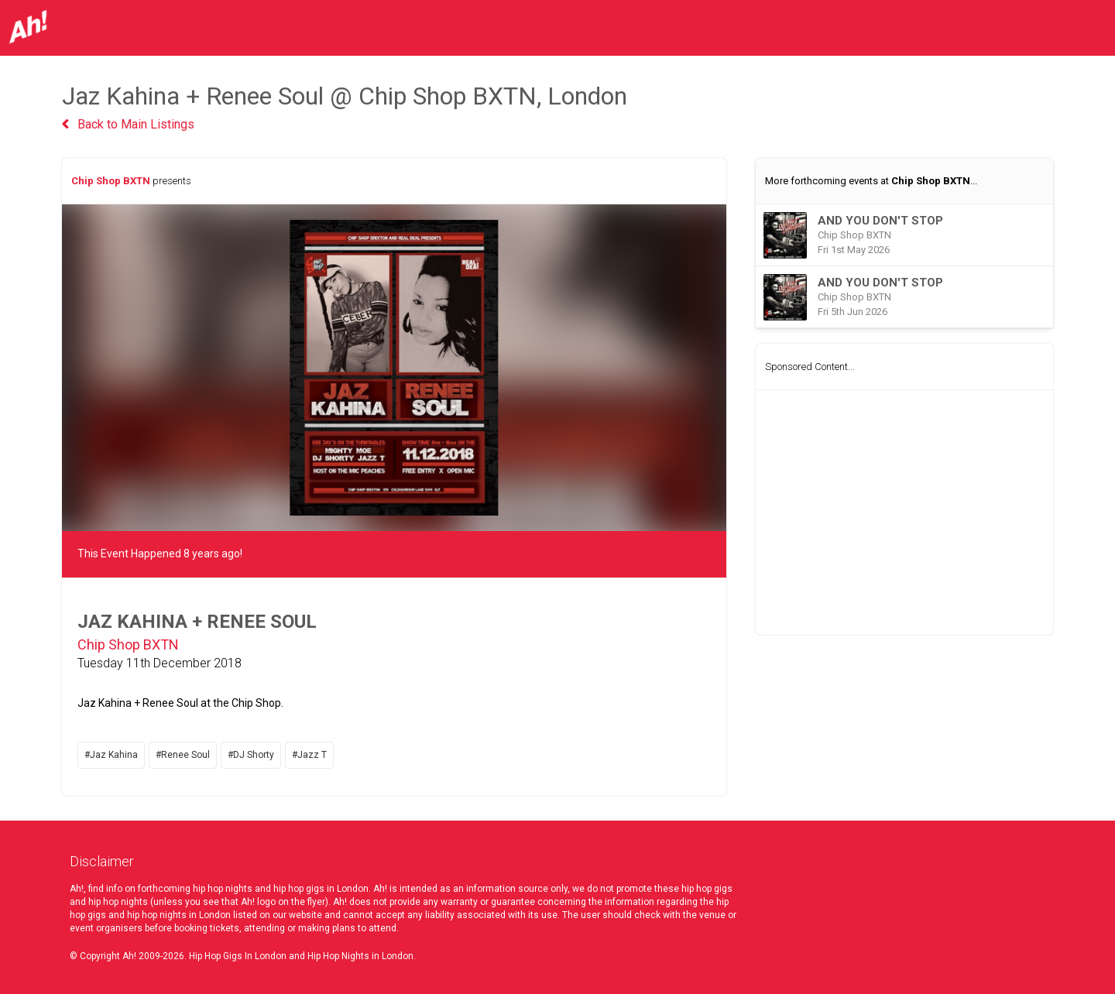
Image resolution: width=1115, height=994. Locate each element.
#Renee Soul (183, 754)
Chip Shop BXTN (110, 181)
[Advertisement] (904, 512)
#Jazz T (309, 754)
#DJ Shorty (251, 754)
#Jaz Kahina (111, 754)
